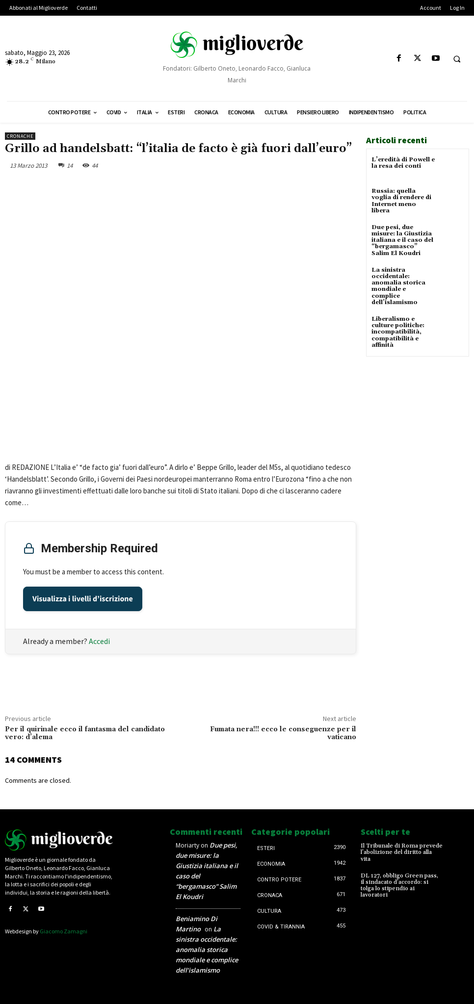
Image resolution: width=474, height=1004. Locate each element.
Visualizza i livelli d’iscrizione (82, 599)
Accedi (99, 641)
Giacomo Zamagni (63, 931)
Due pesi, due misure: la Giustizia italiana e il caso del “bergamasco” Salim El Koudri (402, 240)
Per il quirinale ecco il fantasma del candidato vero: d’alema (85, 733)
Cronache (20, 136)
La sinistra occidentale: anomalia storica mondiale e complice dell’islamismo (398, 286)
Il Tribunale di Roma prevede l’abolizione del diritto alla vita (402, 852)
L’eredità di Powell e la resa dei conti (403, 163)
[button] (457, 59)
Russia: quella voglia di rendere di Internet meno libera (401, 200)
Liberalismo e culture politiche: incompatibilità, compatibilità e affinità (397, 332)
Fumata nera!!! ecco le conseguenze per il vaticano (283, 733)
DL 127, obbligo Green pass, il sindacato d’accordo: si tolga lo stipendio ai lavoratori (399, 885)
